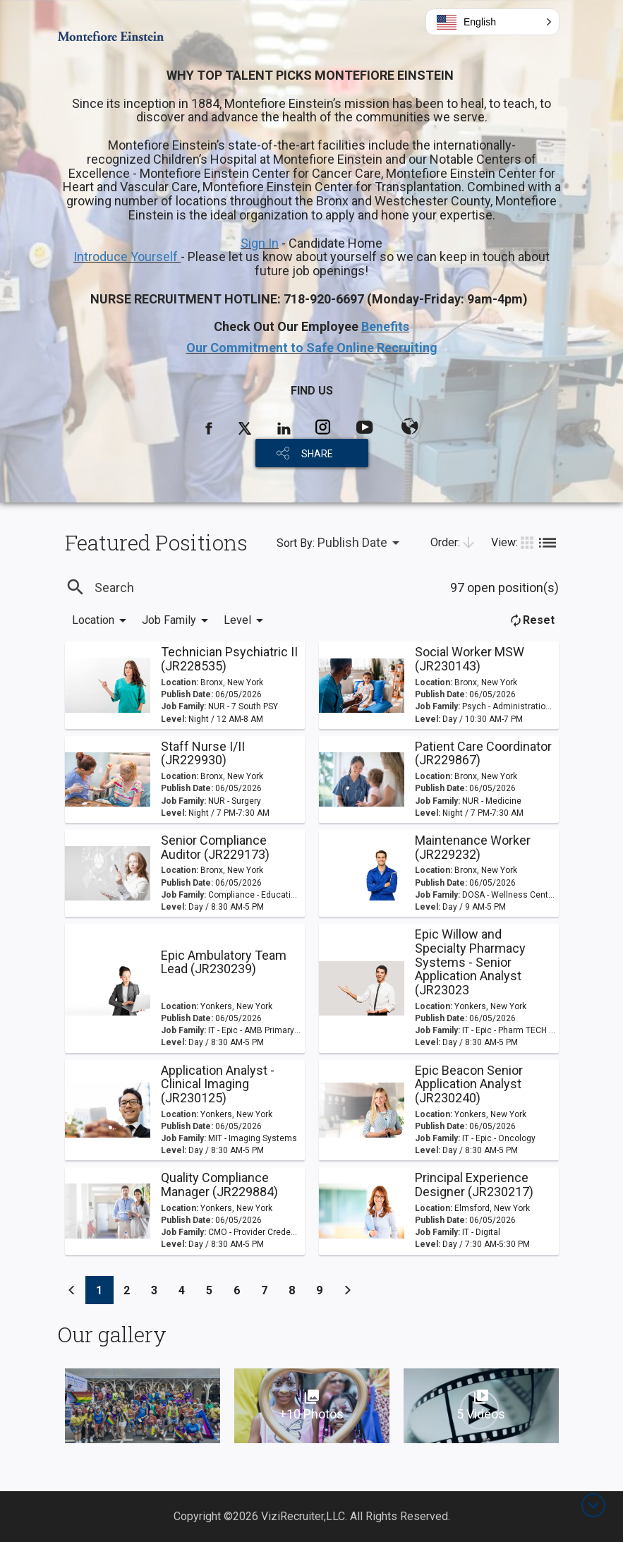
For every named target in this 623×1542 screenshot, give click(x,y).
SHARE (317, 453)
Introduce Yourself (127, 256)
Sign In (260, 243)
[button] (492, 22)
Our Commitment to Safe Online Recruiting (311, 347)
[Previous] (72, 1290)
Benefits (385, 326)
